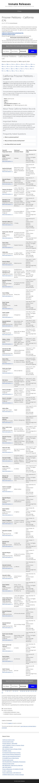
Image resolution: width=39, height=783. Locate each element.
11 (9, 691)
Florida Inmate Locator (7, 760)
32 (34, 691)
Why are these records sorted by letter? (15, 140)
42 (36, 691)
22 (32, 691)
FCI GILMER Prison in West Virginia (10, 758)
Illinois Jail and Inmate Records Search (11, 756)
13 (13, 691)
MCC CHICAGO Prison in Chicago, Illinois (11, 749)
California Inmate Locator (8, 739)
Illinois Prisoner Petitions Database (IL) (11, 754)
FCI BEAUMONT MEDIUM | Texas (11, 712)
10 (7, 691)
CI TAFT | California (7, 771)
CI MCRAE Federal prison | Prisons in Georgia (13, 774)
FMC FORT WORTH (6, 767)
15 (17, 691)
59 (21, 691)
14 (15, 691)
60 (22, 691)
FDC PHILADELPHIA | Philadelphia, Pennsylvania (13, 761)
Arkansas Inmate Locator (8, 763)
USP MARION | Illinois (7, 747)
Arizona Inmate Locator (8, 741)
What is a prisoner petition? (12, 137)
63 (28, 691)
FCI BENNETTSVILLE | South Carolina (12, 714)
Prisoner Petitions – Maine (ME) (9, 743)
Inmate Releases (19, 4)
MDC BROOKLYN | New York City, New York (12, 765)
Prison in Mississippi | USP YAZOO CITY (11, 772)
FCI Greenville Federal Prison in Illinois (11, 752)
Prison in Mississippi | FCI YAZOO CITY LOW (12, 769)
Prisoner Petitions (7, 708)
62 (26, 691)
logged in (10, 723)
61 (24, 691)
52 (2, 692)
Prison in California (7, 710)
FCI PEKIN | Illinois (6, 750)
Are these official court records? (13, 144)
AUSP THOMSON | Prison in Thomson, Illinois (13, 745)
